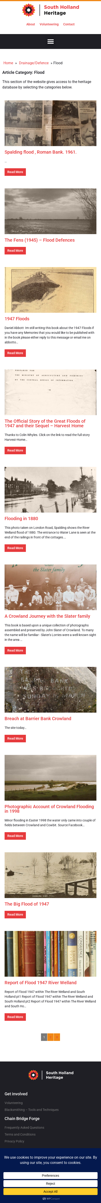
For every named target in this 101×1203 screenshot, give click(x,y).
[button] (50, 41)
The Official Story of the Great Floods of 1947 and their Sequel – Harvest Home (45, 423)
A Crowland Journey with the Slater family (47, 616)
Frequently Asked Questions (24, 1127)
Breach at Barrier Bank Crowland (38, 718)
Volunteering (49, 24)
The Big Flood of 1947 (27, 904)
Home (8, 63)
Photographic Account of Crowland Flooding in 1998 (49, 809)
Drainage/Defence (34, 63)
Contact (69, 24)
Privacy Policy (14, 1141)
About (30, 24)
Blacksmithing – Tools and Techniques (32, 1110)
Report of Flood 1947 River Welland (40, 982)
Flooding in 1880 (21, 518)
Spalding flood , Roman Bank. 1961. (41, 152)
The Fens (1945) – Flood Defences (40, 240)
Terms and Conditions (20, 1134)
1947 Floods (17, 318)
